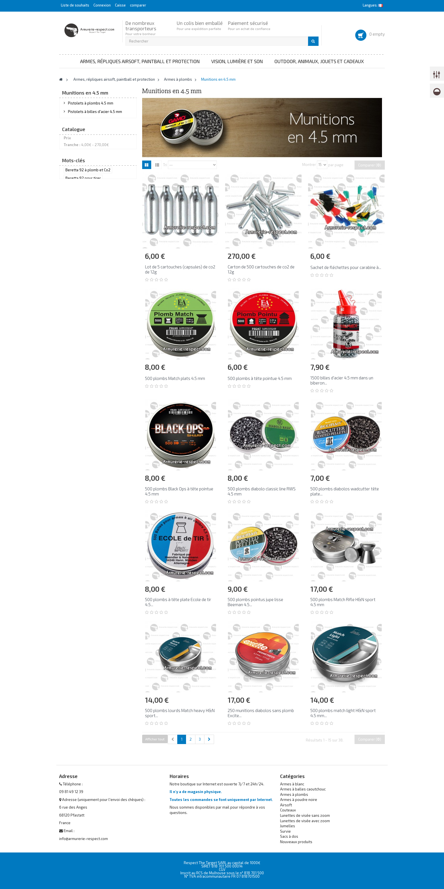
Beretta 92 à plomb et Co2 (87, 360)
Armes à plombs (294, 794)
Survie (285, 831)
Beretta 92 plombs (81, 410)
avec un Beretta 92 (81, 385)
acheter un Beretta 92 (84, 376)
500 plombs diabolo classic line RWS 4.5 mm (262, 491)
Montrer (309, 164)
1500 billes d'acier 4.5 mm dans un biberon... (341, 380)
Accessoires (78, 203)
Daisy (76, 294)
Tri (165, 164)
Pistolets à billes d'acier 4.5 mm (95, 115)
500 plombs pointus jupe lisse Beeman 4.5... (255, 602)
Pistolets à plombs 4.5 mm (90, 106)
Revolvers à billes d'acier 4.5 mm (96, 132)
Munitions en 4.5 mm (85, 163)
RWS (75, 326)
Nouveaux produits (296, 841)
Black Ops (79, 287)
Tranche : (72, 257)
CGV (222, 869)
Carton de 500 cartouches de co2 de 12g (261, 269)
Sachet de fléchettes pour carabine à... (345, 267)
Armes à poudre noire (298, 799)
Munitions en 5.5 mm (85, 172)
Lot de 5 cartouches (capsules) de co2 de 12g (180, 269)
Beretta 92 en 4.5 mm (83, 401)
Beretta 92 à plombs (83, 418)
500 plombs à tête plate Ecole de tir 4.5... (178, 602)
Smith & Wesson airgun (85, 426)
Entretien (76, 212)
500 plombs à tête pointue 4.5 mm (260, 378)
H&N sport (80, 318)
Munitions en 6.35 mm (86, 181)
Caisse (120, 5)
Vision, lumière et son (237, 61)
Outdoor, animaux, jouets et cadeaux (319, 61)
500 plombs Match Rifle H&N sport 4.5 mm (342, 602)
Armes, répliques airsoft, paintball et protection (140, 61)
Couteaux (288, 810)
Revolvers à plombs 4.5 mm (91, 124)
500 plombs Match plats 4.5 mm (175, 378)
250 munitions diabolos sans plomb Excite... (261, 713)
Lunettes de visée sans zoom (305, 815)
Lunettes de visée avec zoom (305, 821)
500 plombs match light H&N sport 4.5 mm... (343, 713)
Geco (75, 310)
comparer (138, 5)
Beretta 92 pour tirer (83, 368)
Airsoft (286, 805)
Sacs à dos (289, 836)
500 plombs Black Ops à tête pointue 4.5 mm (179, 491)
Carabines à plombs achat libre (94, 141)
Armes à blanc (292, 784)
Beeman (78, 279)
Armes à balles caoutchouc (303, 789)
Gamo (77, 302)
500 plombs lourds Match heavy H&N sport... (180, 713)
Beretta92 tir (114, 393)
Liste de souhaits (75, 5)
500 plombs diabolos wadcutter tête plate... (344, 491)
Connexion (102, 5)
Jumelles (287, 826)
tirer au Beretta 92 (81, 393)
